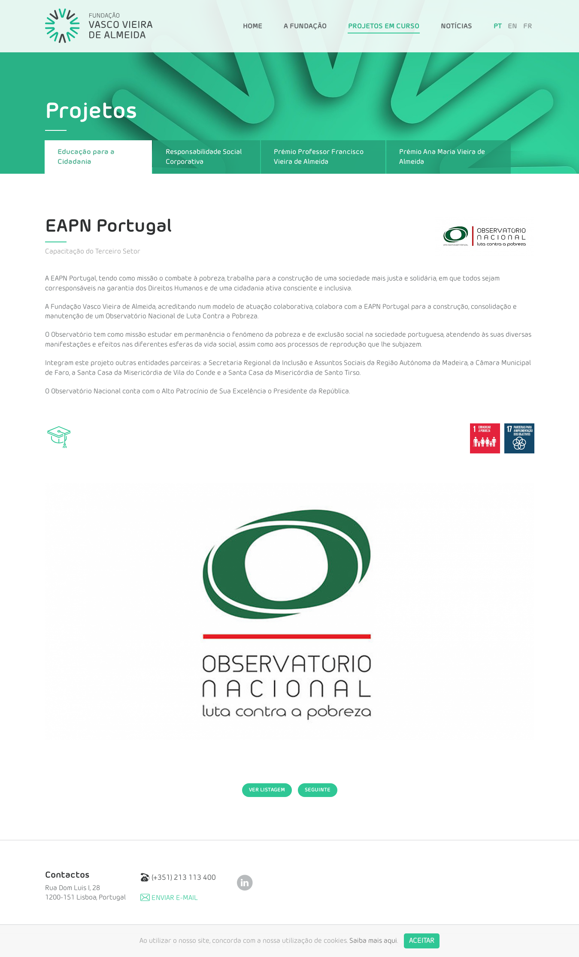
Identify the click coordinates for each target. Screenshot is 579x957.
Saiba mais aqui (373, 940)
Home (252, 26)
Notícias (456, 26)
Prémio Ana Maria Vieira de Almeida (442, 156)
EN (512, 26)
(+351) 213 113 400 (178, 877)
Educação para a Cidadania (86, 156)
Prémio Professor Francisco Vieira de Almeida (319, 156)
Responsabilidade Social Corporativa (204, 156)
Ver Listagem (267, 789)
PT (498, 26)
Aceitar (421, 940)
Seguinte (317, 789)
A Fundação (305, 26)
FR (527, 26)
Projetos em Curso (383, 26)
